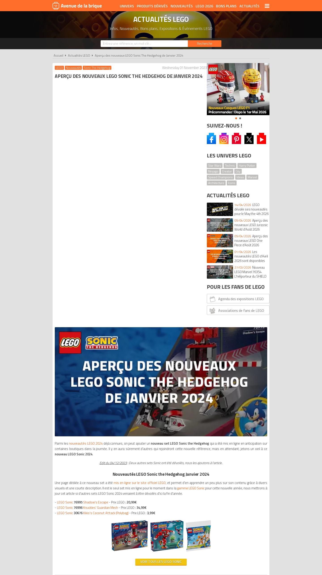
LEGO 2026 (204, 6)
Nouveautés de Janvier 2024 (90, 356)
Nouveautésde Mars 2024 (87, 345)
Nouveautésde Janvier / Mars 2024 (92, 362)
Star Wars (214, 165)
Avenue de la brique (77, 5)
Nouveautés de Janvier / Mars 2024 (93, 340)
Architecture (216, 182)
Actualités (249, 6)
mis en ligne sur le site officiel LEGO (146, 212)
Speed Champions (220, 177)
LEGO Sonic (88, 248)
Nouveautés (182, 6)
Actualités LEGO (79, 55)
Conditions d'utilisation (160, 497)
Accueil (58, 55)
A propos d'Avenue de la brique (111, 497)
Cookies (190, 497)
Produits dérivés (152, 6)
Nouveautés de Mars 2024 (91, 372)
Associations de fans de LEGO (236, 310)
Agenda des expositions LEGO (236, 299)
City (238, 171)
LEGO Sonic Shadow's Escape (83, 242)
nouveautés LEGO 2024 (87, 167)
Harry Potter (247, 165)
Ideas (240, 177)
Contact (229, 497)
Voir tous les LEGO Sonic (127, 302)
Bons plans (226, 6)
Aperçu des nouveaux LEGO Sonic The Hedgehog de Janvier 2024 (139, 55)
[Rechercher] (204, 43)
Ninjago (213, 171)
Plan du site (209, 497)
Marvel (252, 177)
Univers (127, 6)
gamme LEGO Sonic (133, 223)
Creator (227, 171)
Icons (231, 182)
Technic (230, 165)
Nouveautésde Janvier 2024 (87, 351)
